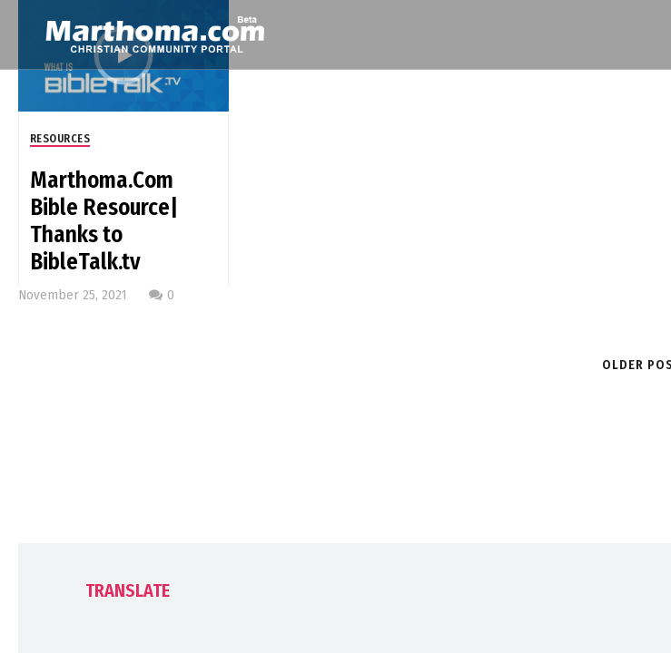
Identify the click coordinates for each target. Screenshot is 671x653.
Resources (60, 138)
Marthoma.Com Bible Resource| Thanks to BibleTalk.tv (104, 221)
